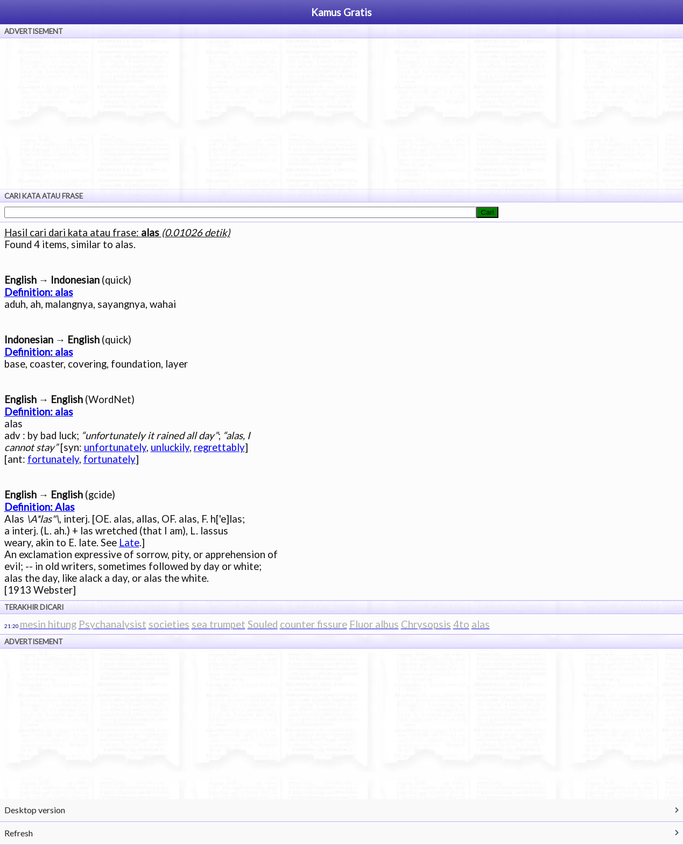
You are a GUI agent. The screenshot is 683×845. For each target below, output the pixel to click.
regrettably (219, 447)
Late (129, 542)
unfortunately (115, 447)
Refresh (18, 833)
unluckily (170, 447)
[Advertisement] (342, 113)
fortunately (53, 459)
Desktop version (34, 810)
